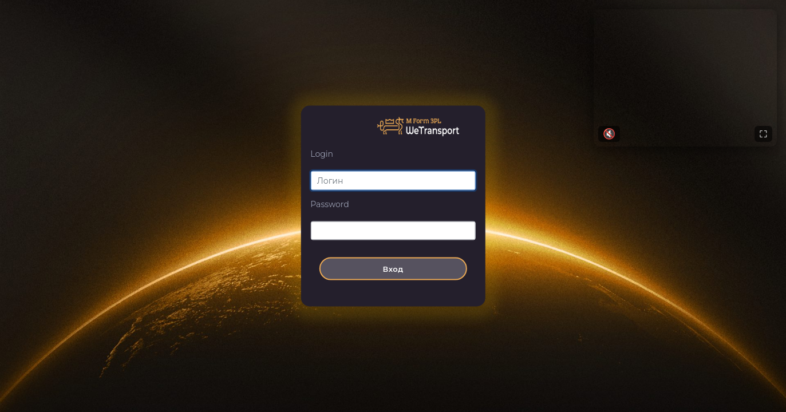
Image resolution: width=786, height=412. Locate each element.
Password (329, 204)
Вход (392, 269)
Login (321, 154)
